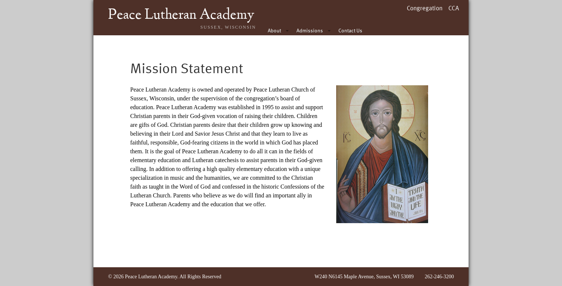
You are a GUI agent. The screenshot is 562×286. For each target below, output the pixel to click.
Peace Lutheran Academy (181, 15)
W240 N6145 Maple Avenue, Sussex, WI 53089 (363, 276)
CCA (453, 7)
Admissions (309, 30)
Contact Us (350, 30)
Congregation (424, 7)
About (274, 30)
